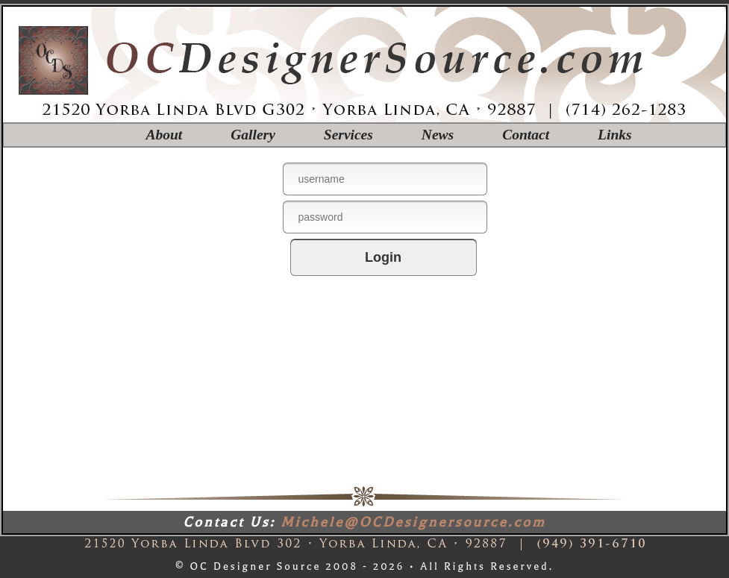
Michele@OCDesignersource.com (413, 522)
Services (348, 134)
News (438, 134)
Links (615, 134)
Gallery (253, 134)
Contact (525, 134)
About (164, 134)
